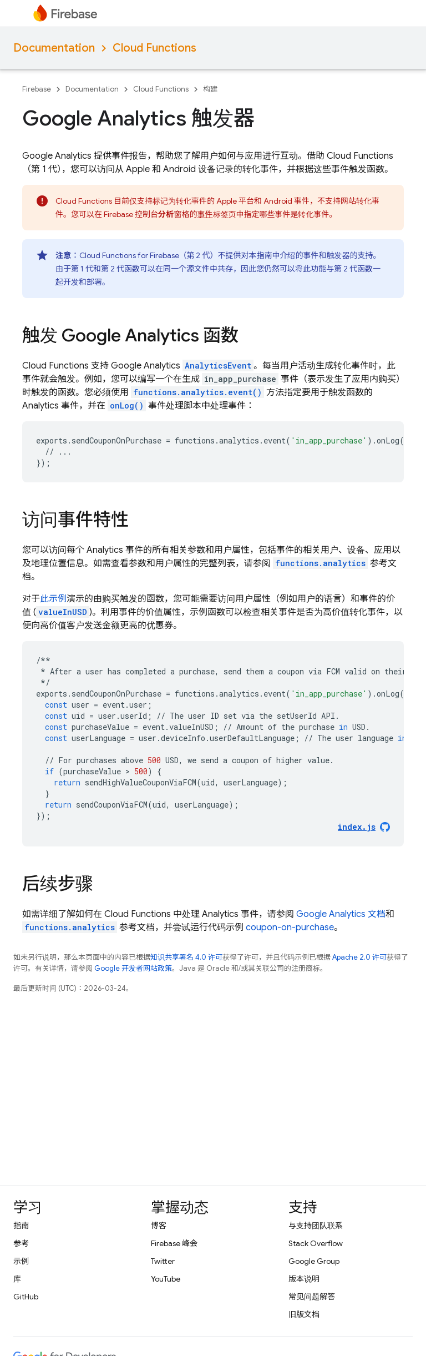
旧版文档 (304, 1314)
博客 (158, 1226)
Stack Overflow (315, 1243)
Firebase (36, 89)
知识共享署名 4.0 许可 (186, 957)
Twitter (163, 1261)
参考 (21, 1243)
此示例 (53, 598)
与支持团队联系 (315, 1226)
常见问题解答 (311, 1297)
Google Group (313, 1261)
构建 (210, 89)
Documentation (54, 48)
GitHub (25, 1297)
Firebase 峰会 (174, 1243)
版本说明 (304, 1279)
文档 (341, 914)
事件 (205, 214)
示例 (21, 1261)
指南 (21, 1226)
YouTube (165, 1279)
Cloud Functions (154, 48)
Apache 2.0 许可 (359, 957)
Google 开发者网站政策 (133, 968)
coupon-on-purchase (290, 927)
